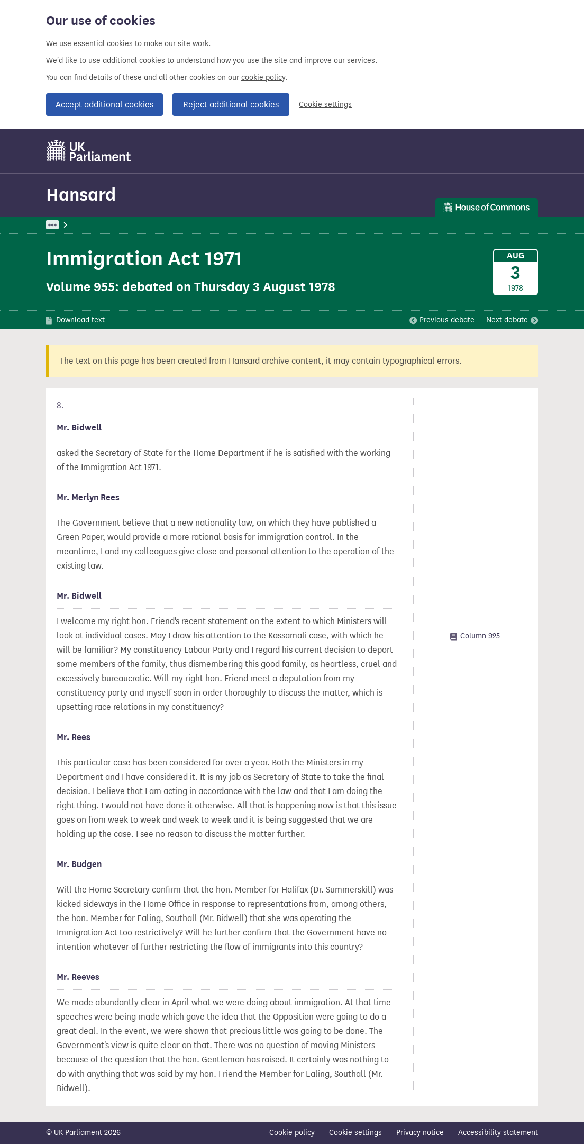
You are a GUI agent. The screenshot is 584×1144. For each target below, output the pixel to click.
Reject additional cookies (231, 105)
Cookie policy (292, 1132)
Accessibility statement (498, 1132)
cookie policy (263, 77)
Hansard (81, 194)
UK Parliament (70, 224)
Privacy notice (420, 1132)
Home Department (208, 224)
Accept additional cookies (104, 105)
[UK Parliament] (89, 151)
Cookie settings (325, 104)
